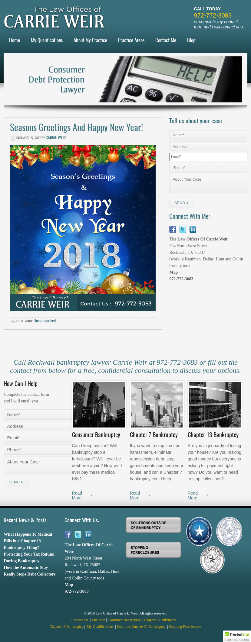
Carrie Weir (56, 138)
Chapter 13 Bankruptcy (67, 626)
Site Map (98, 620)
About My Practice (90, 40)
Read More (77, 495)
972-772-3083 (213, 15)
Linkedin (192, 229)
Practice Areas (131, 40)
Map (173, 272)
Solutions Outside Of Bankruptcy (141, 626)
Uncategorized (45, 321)
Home (14, 40)
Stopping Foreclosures (185, 626)
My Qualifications (47, 40)
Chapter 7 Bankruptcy (160, 620)
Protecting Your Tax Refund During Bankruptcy (29, 557)
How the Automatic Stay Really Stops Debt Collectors (29, 570)
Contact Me (165, 40)
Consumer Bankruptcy (124, 620)
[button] (237, 636)
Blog (191, 40)
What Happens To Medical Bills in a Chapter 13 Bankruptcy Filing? (28, 541)
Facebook (172, 229)
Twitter (182, 229)
